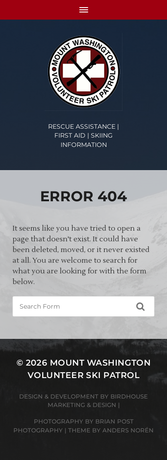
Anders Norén (128, 430)
